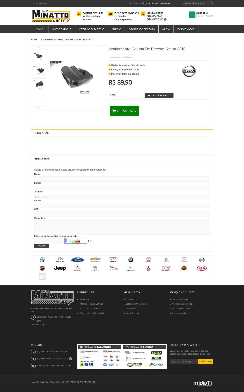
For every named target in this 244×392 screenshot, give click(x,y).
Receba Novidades (180, 313)
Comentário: (40, 218)
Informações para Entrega (91, 304)
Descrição (41, 133)
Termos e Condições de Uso (92, 313)
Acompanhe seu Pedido (182, 304)
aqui (150, 3)
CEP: (36, 209)
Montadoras (131, 308)
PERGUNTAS (41, 158)
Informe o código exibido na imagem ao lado (55, 236)
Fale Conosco (132, 299)
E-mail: (37, 183)
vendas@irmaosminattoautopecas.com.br (55, 365)
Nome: (37, 174)
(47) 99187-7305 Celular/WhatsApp (54, 358)
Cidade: (38, 200)
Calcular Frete (159, 95)
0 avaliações (128, 57)
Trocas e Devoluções (181, 308)
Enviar (42, 246)
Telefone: (38, 191)
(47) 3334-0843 (154, 16)
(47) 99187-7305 (157, 19)
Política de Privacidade (90, 308)
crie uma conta (163, 3)
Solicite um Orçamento (136, 304)
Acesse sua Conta (180, 299)
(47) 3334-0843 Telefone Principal (51, 351)
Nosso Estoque (132, 313)
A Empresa (84, 299)
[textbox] (197, 3)
